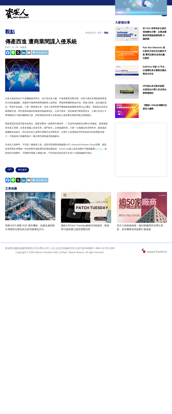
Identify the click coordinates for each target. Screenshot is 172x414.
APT (10, 169)
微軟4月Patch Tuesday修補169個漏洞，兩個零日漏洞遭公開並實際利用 (85, 227)
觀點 (106, 33)
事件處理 (22, 170)
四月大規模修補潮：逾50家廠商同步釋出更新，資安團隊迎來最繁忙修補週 (140, 227)
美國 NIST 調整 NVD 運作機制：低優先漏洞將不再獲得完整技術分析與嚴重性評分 (30, 227)
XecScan (99, 149)
